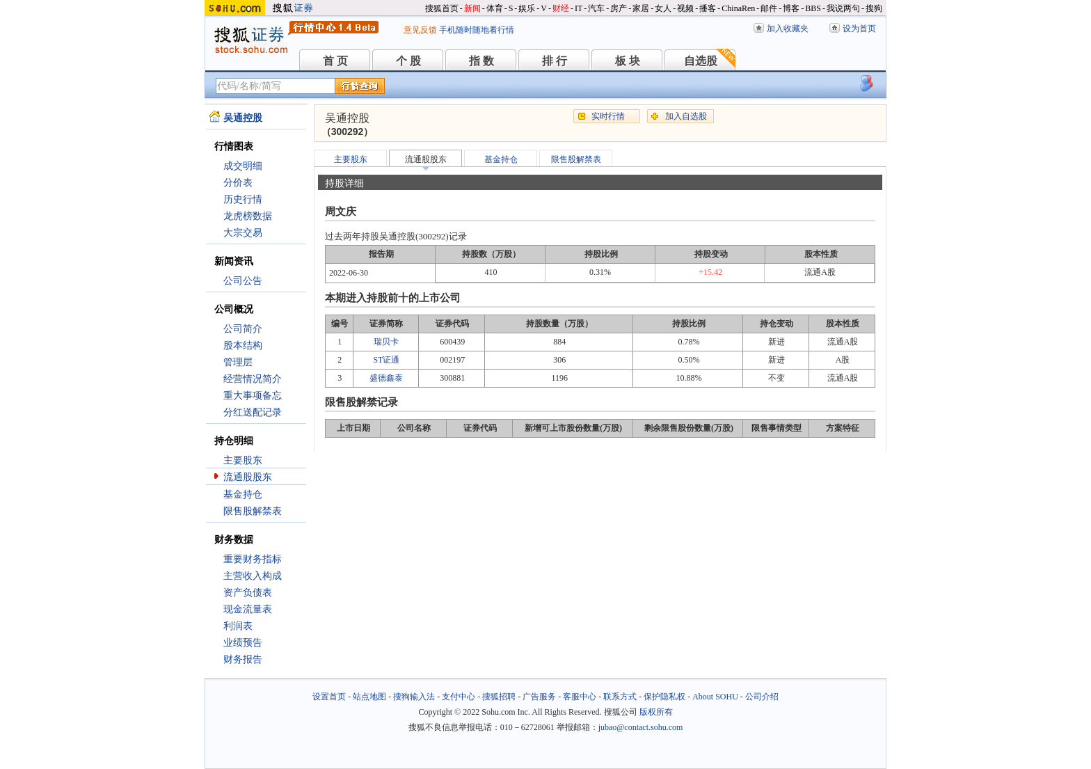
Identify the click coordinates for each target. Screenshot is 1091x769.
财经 (560, 8)
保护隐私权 (664, 696)
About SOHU (715, 696)
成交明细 (242, 166)
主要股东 (242, 460)
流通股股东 (247, 477)
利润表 (238, 626)
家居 (640, 8)
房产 (618, 8)
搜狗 (874, 8)
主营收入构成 (252, 576)
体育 (494, 8)
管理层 (238, 362)
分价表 (238, 182)
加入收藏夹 (788, 28)
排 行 (554, 61)
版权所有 (656, 712)
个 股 (408, 61)
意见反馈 (420, 30)
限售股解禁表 (252, 511)
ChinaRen (738, 8)
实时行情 (608, 116)
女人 (663, 8)
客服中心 (579, 696)
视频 (685, 8)
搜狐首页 (442, 8)
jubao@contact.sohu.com (640, 727)
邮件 (768, 8)
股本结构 (242, 345)
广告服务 (539, 696)
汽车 (596, 8)
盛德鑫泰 (386, 378)
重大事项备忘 (252, 395)
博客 (791, 8)
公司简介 (242, 329)
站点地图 (369, 696)
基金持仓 (242, 494)
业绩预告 (242, 642)
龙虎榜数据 (247, 216)
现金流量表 (247, 609)
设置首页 (329, 696)
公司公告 (242, 281)
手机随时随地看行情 (476, 30)
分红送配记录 (252, 412)
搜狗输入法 (414, 696)
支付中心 (458, 696)
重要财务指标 (252, 559)
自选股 (700, 61)
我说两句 (843, 8)
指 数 (481, 61)
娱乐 (526, 8)
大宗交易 (242, 233)
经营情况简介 (252, 379)
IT (578, 8)
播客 (707, 8)
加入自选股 (686, 116)
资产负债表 (247, 592)
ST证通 (386, 360)
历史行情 (242, 199)
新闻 (472, 8)
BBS (813, 8)
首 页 (335, 61)
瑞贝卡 (386, 342)
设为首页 (859, 28)
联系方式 (620, 696)
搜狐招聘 (499, 696)
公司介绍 (762, 696)
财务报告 (242, 659)
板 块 (627, 61)
